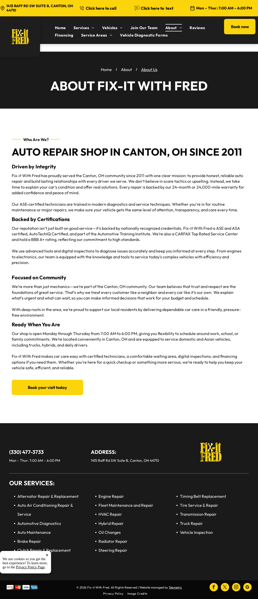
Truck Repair (191, 523)
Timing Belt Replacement (203, 496)
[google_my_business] (247, 588)
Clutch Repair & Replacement (44, 550)
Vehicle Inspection (196, 532)
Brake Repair (29, 541)
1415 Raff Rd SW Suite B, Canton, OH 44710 (39, 8)
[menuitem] (64, 27)
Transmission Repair (198, 514)
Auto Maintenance (34, 532)
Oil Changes (110, 532)
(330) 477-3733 (26, 452)
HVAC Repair (110, 514)
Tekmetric (175, 587)
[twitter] (225, 588)
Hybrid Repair (111, 523)
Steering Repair (113, 550)
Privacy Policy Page (30, 567)
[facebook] (214, 588)
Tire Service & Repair (199, 505)
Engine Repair (111, 496)
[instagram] (236, 588)
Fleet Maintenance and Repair (126, 505)
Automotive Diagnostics (39, 523)
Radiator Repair (113, 541)
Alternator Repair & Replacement (48, 496)
